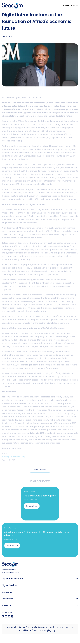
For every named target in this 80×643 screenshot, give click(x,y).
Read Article (32, 506)
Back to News (40, 470)
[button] (77, 578)
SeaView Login (68, 5)
